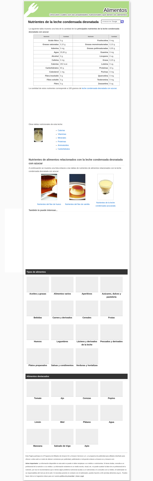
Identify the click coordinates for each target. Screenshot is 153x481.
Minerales (62, 138)
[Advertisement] (76, 106)
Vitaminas (62, 134)
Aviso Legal (80, 476)
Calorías (61, 130)
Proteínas (62, 142)
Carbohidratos (64, 149)
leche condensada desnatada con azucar (99, 88)
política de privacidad (67, 476)
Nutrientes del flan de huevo (49, 204)
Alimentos (115, 10)
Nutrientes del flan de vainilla (77, 204)
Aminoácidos (63, 145)
